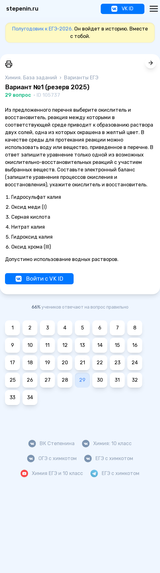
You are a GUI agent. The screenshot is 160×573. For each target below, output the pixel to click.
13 (82, 345)
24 (135, 363)
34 (30, 397)
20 (65, 363)
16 (135, 345)
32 (135, 380)
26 (30, 380)
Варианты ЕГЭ (81, 78)
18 (30, 363)
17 (12, 363)
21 (82, 363)
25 (13, 380)
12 (65, 345)
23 (117, 363)
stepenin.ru (22, 8)
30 (100, 380)
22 (100, 363)
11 (47, 345)
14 (100, 345)
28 (65, 380)
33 (12, 397)
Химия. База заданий (31, 78)
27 (48, 380)
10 (30, 345)
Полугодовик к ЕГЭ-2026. (42, 29)
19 (47, 363)
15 (117, 345)
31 (117, 380)
